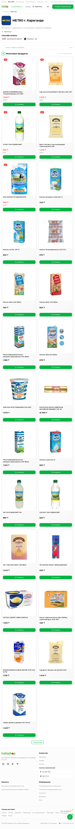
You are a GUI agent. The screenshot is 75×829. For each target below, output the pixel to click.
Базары (28, 7)
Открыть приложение (63, 7)
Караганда (27, 813)
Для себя (11, 1)
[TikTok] (12, 764)
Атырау (4, 815)
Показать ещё (37, 742)
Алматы (4, 813)
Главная (4, 1)
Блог (46, 1)
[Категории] (3, 53)
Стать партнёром (30, 1)
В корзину (19, 104)
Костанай (64, 813)
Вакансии (40, 1)
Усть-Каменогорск (38, 813)
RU (48, 6)
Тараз (57, 813)
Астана (10, 813)
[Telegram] (17, 764)
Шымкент (18, 813)
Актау (10, 815)
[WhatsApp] (3, 764)
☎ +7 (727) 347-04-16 (66, 823)
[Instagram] (8, 764)
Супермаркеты (16, 7)
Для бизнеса (20, 1)
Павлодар (50, 813)
